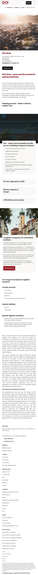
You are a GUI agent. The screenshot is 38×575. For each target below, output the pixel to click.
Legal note (4, 558)
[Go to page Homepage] (3, 7)
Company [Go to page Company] (9, 7)
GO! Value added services (9, 465)
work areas (5, 520)
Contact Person (7, 68)
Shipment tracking (7, 450)
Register (28, 3)
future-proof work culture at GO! (10, 492)
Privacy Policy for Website (9, 532)
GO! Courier (5, 457)
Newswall (4, 483)
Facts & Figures (6, 495)
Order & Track (5, 472)
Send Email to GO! (8, 441)
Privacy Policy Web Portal (8, 543)
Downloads (5, 480)
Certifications (5, 503)
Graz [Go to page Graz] (22, 7)
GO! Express (5, 460)
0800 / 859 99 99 (7, 438)
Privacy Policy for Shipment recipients (12, 538)
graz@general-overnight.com (10, 63)
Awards (4, 508)
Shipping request (6, 448)
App (3, 477)
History (4, 497)
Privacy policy (5, 556)
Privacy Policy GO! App (8, 548)
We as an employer (7, 517)
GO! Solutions (5, 462)
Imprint (3, 551)
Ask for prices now (9, 268)
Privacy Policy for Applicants (9, 540)
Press (3, 511)
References (5, 505)
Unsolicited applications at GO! (10, 526)
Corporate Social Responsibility (10, 500)
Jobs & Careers (6, 523)
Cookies (3, 561)
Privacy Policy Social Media (9, 546)
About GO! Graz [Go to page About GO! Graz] (31, 7)
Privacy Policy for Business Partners (11, 535)
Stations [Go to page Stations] (16, 7)
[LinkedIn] (3, 433)
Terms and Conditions (6, 554)
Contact (4, 485)
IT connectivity (6, 474)
